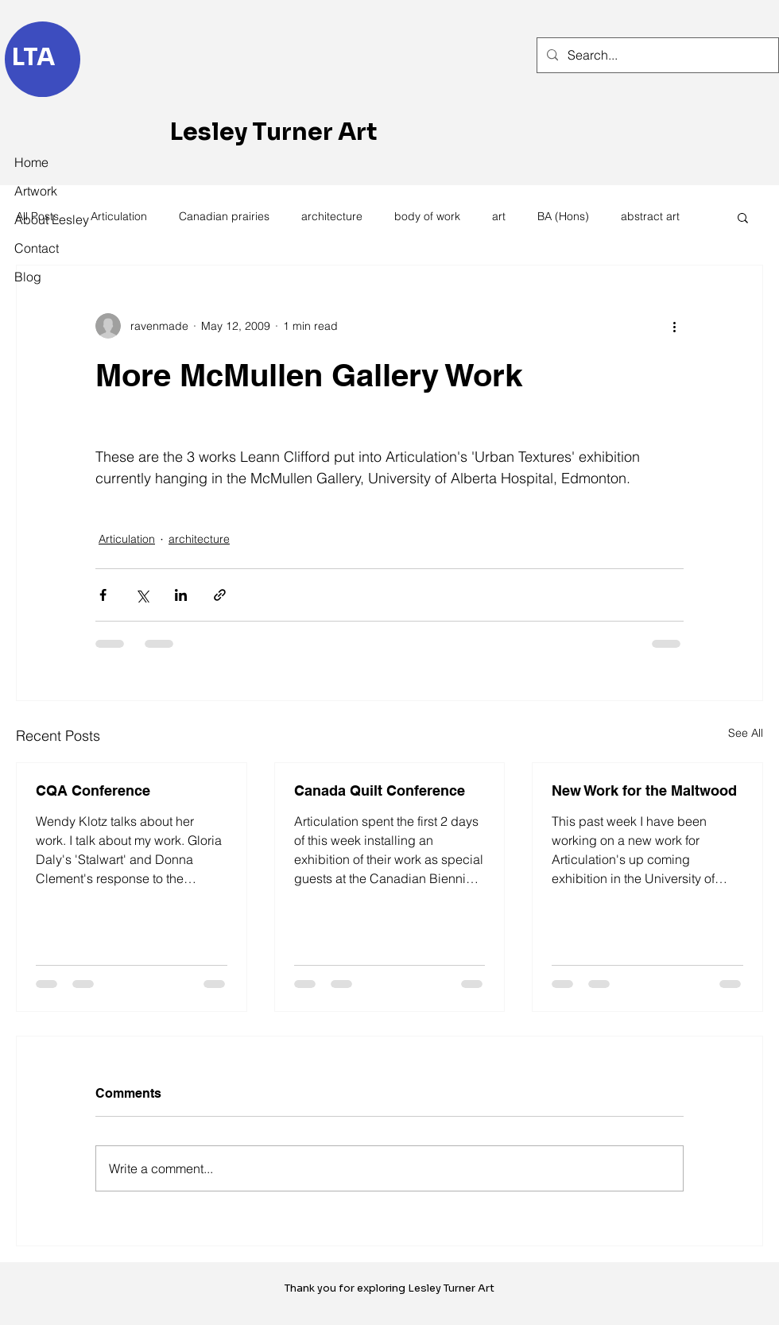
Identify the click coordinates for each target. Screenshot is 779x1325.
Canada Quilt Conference (379, 790)
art (499, 216)
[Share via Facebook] (102, 594)
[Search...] (656, 55)
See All (745, 733)
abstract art (650, 216)
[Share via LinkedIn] (180, 594)
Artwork (35, 191)
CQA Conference (93, 790)
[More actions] (674, 325)
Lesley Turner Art (274, 132)
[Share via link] (219, 594)
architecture (331, 216)
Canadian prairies (224, 216)
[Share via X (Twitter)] (141, 594)
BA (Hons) (563, 216)
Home (31, 162)
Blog (27, 277)
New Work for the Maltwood (644, 790)
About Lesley (49, 219)
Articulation (119, 216)
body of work (427, 216)
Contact (36, 248)
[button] (742, 217)
